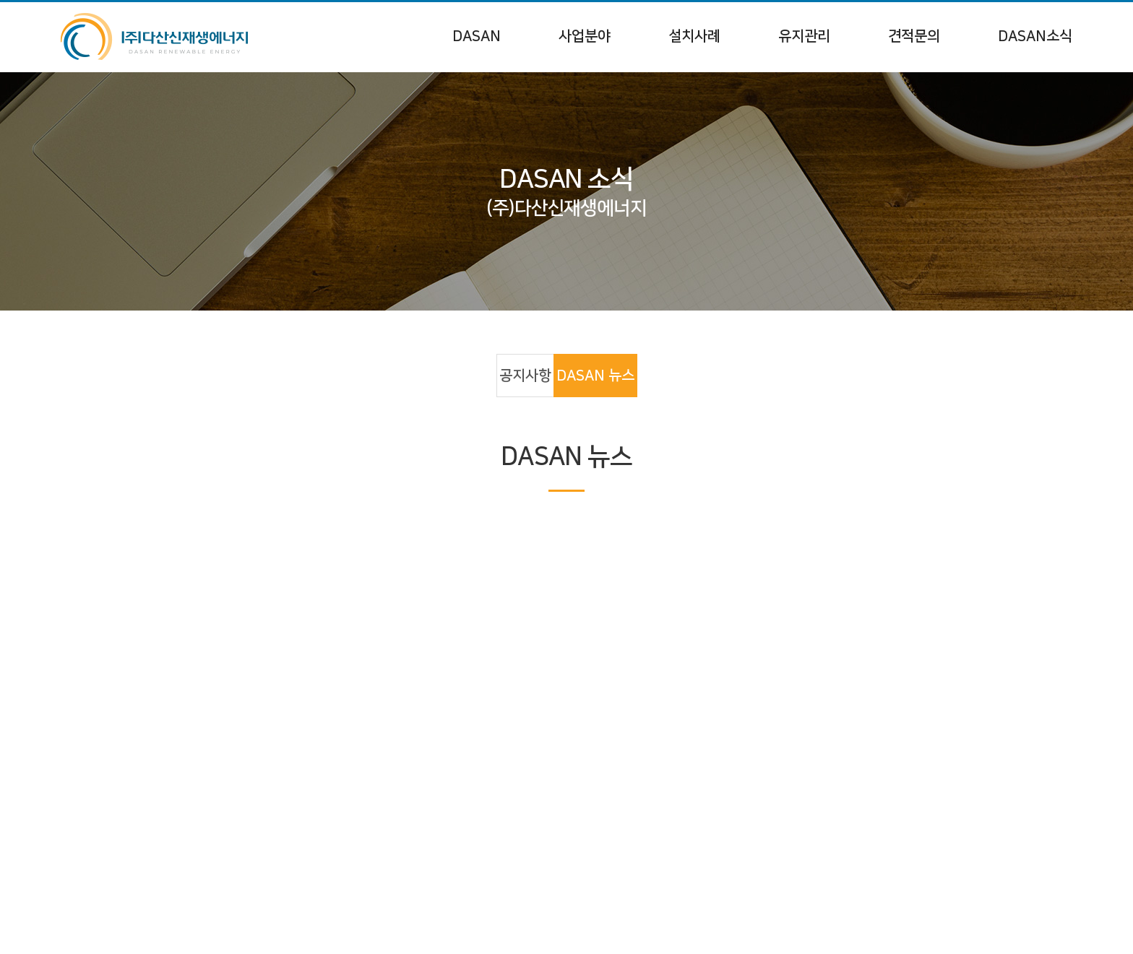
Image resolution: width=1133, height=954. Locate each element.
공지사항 (525, 375)
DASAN (476, 36)
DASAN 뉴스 (595, 375)
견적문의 (914, 36)
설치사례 (694, 36)
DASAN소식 (1035, 36)
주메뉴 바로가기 (0, 0)
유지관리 (804, 36)
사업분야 (585, 36)
